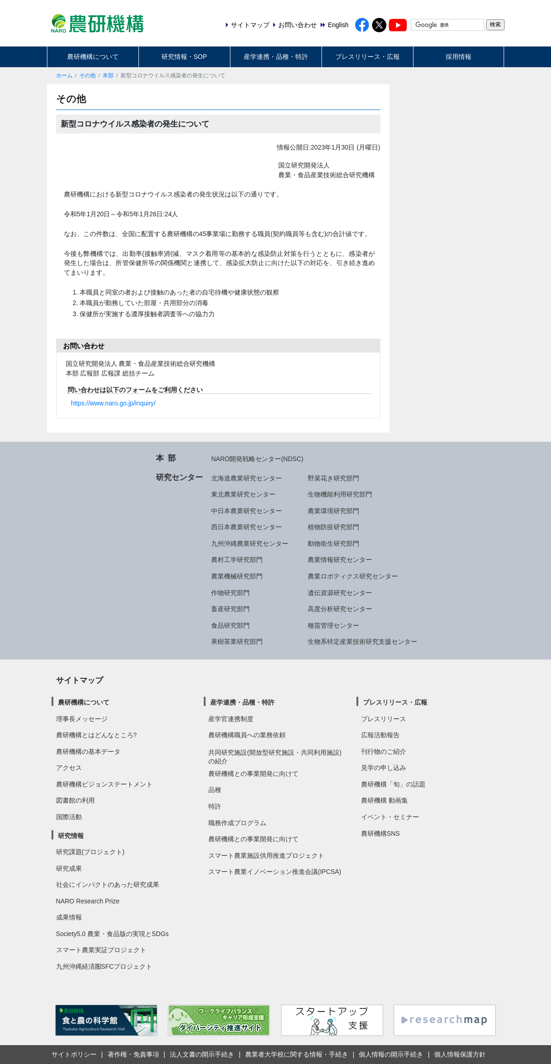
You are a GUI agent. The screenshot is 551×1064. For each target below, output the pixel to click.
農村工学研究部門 (237, 559)
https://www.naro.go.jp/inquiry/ (113, 403)
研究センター (179, 477)
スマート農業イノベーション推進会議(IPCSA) (274, 871)
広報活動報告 (380, 735)
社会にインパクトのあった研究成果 (107, 884)
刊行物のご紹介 (383, 751)
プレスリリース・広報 (367, 56)
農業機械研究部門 (237, 576)
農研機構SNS (380, 833)
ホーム (64, 75)
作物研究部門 (230, 592)
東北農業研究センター (243, 494)
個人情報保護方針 (460, 1054)
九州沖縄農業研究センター (249, 543)
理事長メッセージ (82, 719)
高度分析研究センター (340, 609)
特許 (214, 806)
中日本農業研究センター (246, 511)
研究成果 (69, 868)
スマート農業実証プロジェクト (101, 950)
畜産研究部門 (230, 609)
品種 (214, 789)
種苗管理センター (333, 625)
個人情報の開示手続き (391, 1054)
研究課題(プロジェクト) (90, 852)
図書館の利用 (75, 800)
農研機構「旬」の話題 (393, 784)
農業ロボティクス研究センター (353, 576)
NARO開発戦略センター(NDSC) (257, 459)
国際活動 (69, 817)
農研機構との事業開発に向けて (253, 773)
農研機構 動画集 (384, 800)
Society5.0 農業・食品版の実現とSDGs (112, 933)
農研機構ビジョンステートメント (104, 784)
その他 (87, 75)
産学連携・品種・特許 (276, 56)
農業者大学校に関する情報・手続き (296, 1054)
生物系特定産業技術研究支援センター (362, 641)
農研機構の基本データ (88, 751)
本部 (108, 75)
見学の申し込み (383, 767)
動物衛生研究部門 (333, 543)
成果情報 (69, 917)
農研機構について (93, 56)
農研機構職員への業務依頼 (247, 735)
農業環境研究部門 (333, 511)
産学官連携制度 (230, 719)
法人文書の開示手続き (202, 1054)
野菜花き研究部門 (333, 478)
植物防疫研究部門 (333, 527)
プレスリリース (383, 719)
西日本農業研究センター (246, 527)
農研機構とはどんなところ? (96, 735)
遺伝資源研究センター (340, 592)
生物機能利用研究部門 (340, 494)
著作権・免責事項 (133, 1054)
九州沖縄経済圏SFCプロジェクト (104, 966)
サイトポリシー (74, 1054)
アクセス (69, 767)
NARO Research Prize (88, 901)
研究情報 (71, 835)
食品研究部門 (230, 625)
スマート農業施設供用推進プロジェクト (266, 855)
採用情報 (458, 56)
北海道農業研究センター (246, 478)
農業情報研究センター (340, 559)
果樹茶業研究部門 (237, 641)
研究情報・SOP (184, 56)
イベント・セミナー (390, 817)
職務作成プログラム (237, 823)
